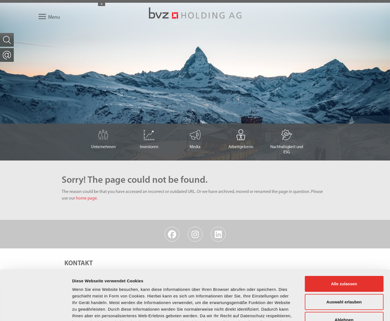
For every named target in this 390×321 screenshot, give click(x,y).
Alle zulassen (344, 237)
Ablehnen (344, 273)
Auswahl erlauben (344, 255)
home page (86, 198)
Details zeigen (293, 310)
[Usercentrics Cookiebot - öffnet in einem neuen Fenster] (36, 310)
